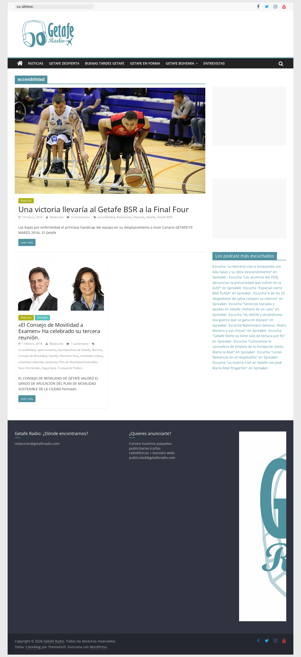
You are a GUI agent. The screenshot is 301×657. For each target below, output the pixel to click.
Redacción (57, 217)
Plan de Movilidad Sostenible (78, 362)
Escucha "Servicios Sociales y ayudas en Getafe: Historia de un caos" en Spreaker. (245, 309)
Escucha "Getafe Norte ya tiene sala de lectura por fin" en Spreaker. (248, 336)
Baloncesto (124, 217)
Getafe (150, 217)
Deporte (138, 217)
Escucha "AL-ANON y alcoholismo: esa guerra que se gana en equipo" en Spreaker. (247, 320)
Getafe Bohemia (180, 63)
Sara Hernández (29, 368)
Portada (42, 317)
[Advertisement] (249, 116)
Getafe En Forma (145, 63)
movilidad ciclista (91, 356)
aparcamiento (46, 350)
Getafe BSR (164, 217)
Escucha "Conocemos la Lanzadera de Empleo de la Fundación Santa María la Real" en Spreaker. (247, 346)
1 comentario (77, 344)
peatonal (51, 362)
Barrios (97, 350)
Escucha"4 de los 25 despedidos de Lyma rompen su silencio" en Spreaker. (248, 298)
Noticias (35, 63)
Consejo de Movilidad (32, 356)
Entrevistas (214, 63)
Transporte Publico (69, 368)
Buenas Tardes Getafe (104, 63)
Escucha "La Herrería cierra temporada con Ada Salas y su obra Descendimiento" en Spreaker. (246, 271)
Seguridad (48, 368)
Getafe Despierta (64, 63)
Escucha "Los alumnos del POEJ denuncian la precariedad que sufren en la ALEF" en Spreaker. (246, 282)
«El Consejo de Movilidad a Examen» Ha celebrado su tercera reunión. (59, 331)
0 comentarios (78, 217)
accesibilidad (106, 217)
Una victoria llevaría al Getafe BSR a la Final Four (103, 209)
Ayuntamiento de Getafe (74, 350)
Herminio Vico (69, 356)
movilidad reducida (31, 362)
